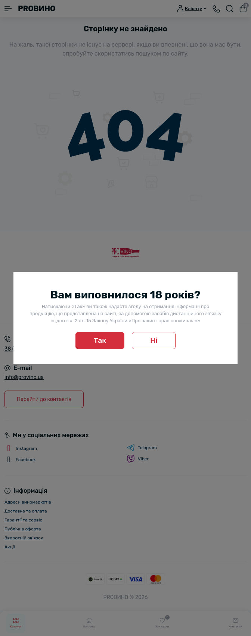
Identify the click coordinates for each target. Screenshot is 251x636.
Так (100, 340)
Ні (153, 340)
